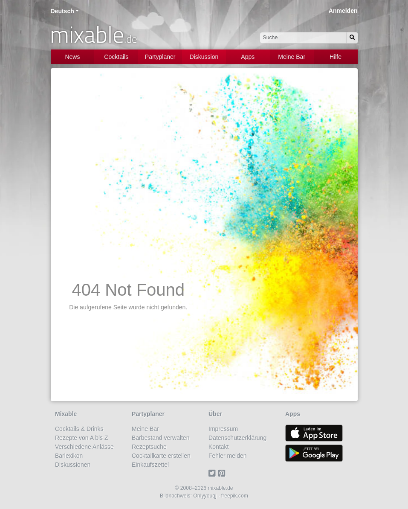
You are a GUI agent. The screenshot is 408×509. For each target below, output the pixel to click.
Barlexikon (69, 455)
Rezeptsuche (149, 446)
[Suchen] (352, 38)
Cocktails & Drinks (79, 428)
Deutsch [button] (62, 11)
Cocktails (116, 56)
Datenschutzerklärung (237, 437)
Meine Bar (291, 56)
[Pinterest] (223, 473)
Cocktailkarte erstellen (161, 455)
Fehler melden (227, 455)
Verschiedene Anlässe (84, 446)
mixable (93, 34)
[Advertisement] (204, 138)
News (72, 56)
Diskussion (204, 56)
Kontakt (218, 446)
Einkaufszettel (150, 464)
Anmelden (343, 10)
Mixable (66, 413)
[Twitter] (213, 473)
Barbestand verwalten (160, 437)
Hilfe (335, 56)
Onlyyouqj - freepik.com (220, 496)
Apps (248, 56)
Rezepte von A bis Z (81, 437)
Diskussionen (72, 464)
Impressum (223, 428)
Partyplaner (160, 56)
